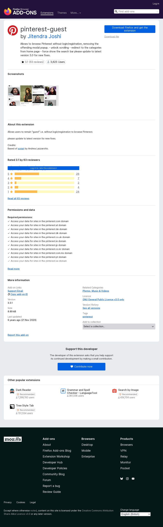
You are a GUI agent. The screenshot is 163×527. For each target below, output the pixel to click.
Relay (124, 456)
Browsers (126, 444)
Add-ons (49, 438)
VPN (123, 450)
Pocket (125, 468)
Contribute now (81, 366)
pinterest (88, 316)
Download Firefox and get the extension (130, 29)
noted (33, 510)
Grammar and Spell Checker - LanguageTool (82, 391)
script (21, 148)
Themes (62, 12)
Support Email (15, 291)
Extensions (47, 12)
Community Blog (54, 474)
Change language (129, 509)
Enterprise (88, 456)
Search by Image (128, 389)
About (47, 444)
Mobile (86, 450)
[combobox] (136, 11)
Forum (47, 480)
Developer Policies (55, 468)
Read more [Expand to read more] (14, 268)
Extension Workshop (56, 456)
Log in (156, 3)
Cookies (20, 502)
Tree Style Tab (25, 405)
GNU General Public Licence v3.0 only (103, 299)
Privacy (8, 502)
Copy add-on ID (18, 294)
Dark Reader (23, 389)
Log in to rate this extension (43, 168)
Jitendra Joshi (44, 36)
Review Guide (52, 491)
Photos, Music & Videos (96, 291)
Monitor (125, 462)
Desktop (87, 444)
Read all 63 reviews (18, 198)
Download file (111, 36)
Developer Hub (53, 462)
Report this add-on (18, 335)
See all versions (91, 308)
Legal (33, 502)
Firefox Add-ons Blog (57, 450)
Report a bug (51, 486)
